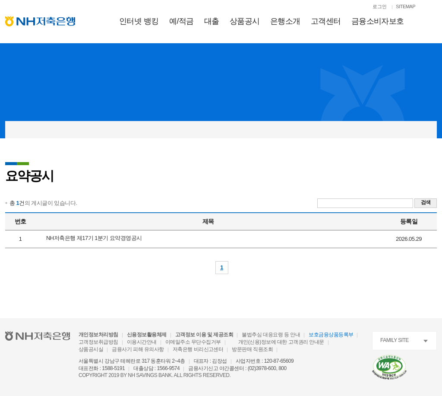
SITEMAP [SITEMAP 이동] (405, 6)
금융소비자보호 (377, 21)
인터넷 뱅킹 (139, 21)
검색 (426, 202)
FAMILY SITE (394, 340)
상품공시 (245, 21)
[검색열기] (432, 7)
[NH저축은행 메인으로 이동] (40, 21)
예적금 (181, 21)
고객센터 (326, 21)
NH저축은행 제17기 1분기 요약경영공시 (94, 238)
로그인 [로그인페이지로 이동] (380, 6)
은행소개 (285, 21)
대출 (211, 21)
